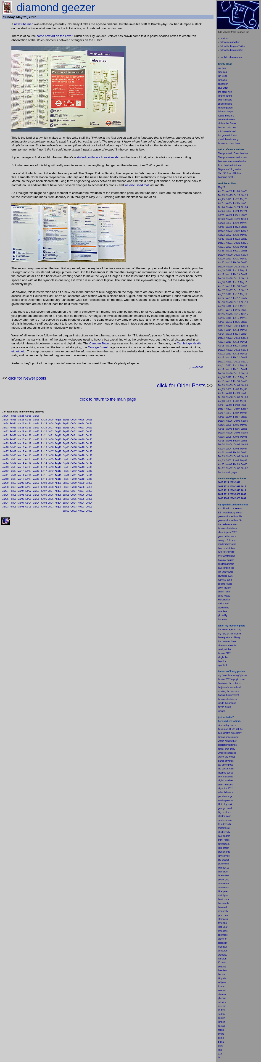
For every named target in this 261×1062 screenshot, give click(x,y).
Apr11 (28, 475)
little (220, 848)
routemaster (224, 828)
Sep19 (66, 443)
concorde (222, 950)
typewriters (223, 875)
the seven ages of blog (229, 629)
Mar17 (21, 451)
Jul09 (51, 483)
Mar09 (21, 483)
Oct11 (74, 475)
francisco (227, 820)
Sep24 (66, 423)
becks (221, 1034)
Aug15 (58, 459)
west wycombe (225, 800)
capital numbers (226, 564)
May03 (35, 506)
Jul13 (51, 467)
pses (223, 982)
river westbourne (226, 556)
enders (226, 836)
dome (221, 1038)
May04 (35, 503)
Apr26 (28, 416)
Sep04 (66, 503)
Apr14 (28, 463)
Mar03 (21, 506)
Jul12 (51, 471)
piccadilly (222, 615)
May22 (35, 431)
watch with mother (227, 741)
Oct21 (74, 435)
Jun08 (44, 487)
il (221, 665)
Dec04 (89, 503)
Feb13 (13, 467)
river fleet (222, 611)
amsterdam (223, 844)
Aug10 (58, 479)
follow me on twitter (230, 42)
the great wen (225, 92)
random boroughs (227, 544)
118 (220, 1053)
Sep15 (66, 459)
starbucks (223, 919)
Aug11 (58, 475)
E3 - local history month (230, 512)
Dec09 (89, 483)
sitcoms (222, 994)
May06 (35, 495)
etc (13, 351)
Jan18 (5, 447)
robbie (221, 1030)
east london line (226, 568)
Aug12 (58, 471)
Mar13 (21, 467)
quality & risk (224, 649)
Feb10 (13, 479)
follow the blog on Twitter (232, 46)
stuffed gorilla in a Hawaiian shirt (99, 157)
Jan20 (5, 439)
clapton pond (224, 816)
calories (222, 1002)
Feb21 (13, 435)
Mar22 (21, 431)
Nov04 (81, 503)
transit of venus (226, 761)
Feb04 (13, 503)
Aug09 (58, 483)
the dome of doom (227, 641)
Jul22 (51, 431)
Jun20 (44, 439)
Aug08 (58, 487)
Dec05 (89, 499)
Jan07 (5, 491)
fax (223, 1026)
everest (222, 1006)
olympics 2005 (225, 576)
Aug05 (58, 499)
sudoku (221, 1014)
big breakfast (224, 812)
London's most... (226, 177)
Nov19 (81, 443)
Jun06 (44, 495)
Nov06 (81, 495)
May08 (35, 487)
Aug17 (58, 451)
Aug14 (58, 463)
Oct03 (74, 506)
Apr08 (28, 487)
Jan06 (5, 495)
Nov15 (81, 459)
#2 (233, 729)
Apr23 (28, 427)
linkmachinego (225, 111)
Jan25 (5, 419)
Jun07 (44, 491)
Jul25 (51, 419)
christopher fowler (227, 123)
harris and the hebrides (229, 683)
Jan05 (5, 499)
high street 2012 (226, 552)
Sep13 (66, 467)
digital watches (225, 780)
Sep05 (66, 499)
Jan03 (5, 506)
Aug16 (58, 455)
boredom (222, 661)
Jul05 (51, 499)
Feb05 (13, 499)
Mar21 (21, 435)
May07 (35, 491)
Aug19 (58, 443)
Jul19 (51, 443)
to (221, 1050)
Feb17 (13, 451)
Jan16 (5, 455)
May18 (35, 447)
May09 (35, 483)
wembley (222, 955)
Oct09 (74, 483)
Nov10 (81, 479)
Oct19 (74, 443)
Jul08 (51, 487)
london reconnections (229, 143)
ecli (219, 982)
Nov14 (81, 463)
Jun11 (44, 475)
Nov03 (81, 506)
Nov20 (81, 439)
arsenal (222, 990)
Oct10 (74, 479)
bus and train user (227, 127)
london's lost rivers (227, 528)
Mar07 (21, 491)
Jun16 (44, 455)
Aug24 (58, 423)
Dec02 (89, 511)
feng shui (222, 923)
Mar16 (21, 455)
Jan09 (5, 483)
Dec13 (89, 467)
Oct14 (74, 463)
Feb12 (13, 471)
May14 (35, 463)
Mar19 (21, 443)
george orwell (225, 808)
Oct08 (74, 487)
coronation (223, 883)
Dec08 (89, 487)
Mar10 (21, 479)
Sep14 (66, 463)
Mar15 (21, 459)
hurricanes (223, 899)
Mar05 (21, 499)
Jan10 (5, 479)
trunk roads (223, 840)
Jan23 (5, 427)
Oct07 (74, 491)
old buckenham (226, 768)
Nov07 (81, 491)
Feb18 (13, 447)
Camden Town (99, 343)
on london (223, 84)
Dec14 (89, 463)
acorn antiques (225, 776)
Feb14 (13, 463)
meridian (235, 691)
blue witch (223, 88)
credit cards (224, 852)
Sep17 (66, 451)
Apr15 (28, 459)
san (220, 820)
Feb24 (13, 423)
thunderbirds (224, 824)
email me (224, 38)
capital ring (223, 607)
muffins (221, 1010)
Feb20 (13, 439)
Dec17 (89, 451)
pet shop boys (225, 796)
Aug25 (58, 419)
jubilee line (223, 863)
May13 (35, 467)
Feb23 (13, 427)
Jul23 (51, 427)
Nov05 (81, 499)
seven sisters (224, 707)
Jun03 (44, 506)
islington (222, 958)
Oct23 (74, 427)
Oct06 (74, 495)
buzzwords (223, 903)
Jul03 (51, 506)
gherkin (222, 998)
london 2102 (224, 653)
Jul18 (51, 447)
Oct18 (74, 447)
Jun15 (44, 459)
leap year (222, 927)
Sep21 (66, 435)
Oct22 (74, 431)
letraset (222, 986)
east (220, 836)
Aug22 (58, 431)
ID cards (222, 962)
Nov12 (81, 471)
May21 (35, 435)
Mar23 (21, 427)
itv (219, 1057)
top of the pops (225, 764)
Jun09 (44, 483)
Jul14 (51, 463)
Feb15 (13, 459)
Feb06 (13, 495)
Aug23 (58, 427)
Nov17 (81, 451)
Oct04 (74, 503)
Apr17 (28, 451)
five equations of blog (229, 637)
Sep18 (66, 447)
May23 (35, 427)
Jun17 (44, 451)
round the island (226, 115)
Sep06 (66, 495)
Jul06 (51, 495)
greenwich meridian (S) (230, 520)
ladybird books (225, 772)
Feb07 (13, 491)
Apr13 (28, 467)
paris (220, 1045)
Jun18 (44, 447)
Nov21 (81, 435)
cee (220, 1026)
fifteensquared (225, 107)
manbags (222, 931)
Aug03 (58, 506)
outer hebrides (225, 784)
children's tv (224, 832)
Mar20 (21, 439)
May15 (35, 459)
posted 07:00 (196, 367)
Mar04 (21, 503)
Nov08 (81, 487)
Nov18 (81, 447)
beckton (222, 974)
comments (223, 887)
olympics (222, 788)
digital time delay (226, 749)
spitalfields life (225, 104)
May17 (35, 451)
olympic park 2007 (227, 532)
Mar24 (21, 423)
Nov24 (81, 423)
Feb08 (13, 487)
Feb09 (13, 483)
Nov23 (81, 427)
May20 (35, 439)
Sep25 (66, 419)
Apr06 (28, 495)
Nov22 (81, 431)
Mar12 (21, 471)
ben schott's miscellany (230, 733)
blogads (222, 978)
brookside (223, 907)
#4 (241, 729)
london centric (225, 96)
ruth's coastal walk (227, 131)
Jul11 (51, 475)
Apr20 (28, 439)
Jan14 (5, 463)
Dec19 (89, 443)
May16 (35, 455)
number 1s (223, 868)
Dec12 (89, 471)
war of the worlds (226, 757)
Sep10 (66, 479)
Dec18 (89, 447)
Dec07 (89, 491)
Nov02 (81, 511)
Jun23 (44, 427)
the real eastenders (228, 524)
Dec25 (89, 419)
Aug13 (58, 467)
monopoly (223, 911)
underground (232, 737)
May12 (35, 471)
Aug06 (58, 495)
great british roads (227, 536)
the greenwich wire (227, 135)
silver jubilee (224, 587)
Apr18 (28, 447)
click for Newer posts (27, 378)
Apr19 (28, 443)
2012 (230, 788)
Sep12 (66, 471)
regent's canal (225, 580)
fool (225, 665)
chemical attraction (227, 645)
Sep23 (66, 427)
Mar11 (21, 475)
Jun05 (44, 499)
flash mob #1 (224, 729)
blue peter (223, 891)
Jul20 (51, 439)
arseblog (222, 72)
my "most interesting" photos (232, 675)
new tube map (23, 24)
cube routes (224, 595)
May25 (35, 419)
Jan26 (5, 416)
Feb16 (13, 455)
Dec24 (89, 423)
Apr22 (28, 431)
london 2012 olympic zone (231, 679)
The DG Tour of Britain (229, 173)
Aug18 (58, 447)
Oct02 (74, 511)
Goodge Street (98, 347)
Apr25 (28, 419)
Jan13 (5, 467)
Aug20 (58, 439)
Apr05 (28, 499)
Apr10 (28, 479)
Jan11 (5, 475)
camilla (221, 1018)
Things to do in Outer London (233, 153)
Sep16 (66, 455)
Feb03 (13, 506)
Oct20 (74, 439)
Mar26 (21, 416)
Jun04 (44, 503)
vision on (222, 939)
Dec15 (89, 459)
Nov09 (81, 483)
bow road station (226, 548)
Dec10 (89, 479)
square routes (225, 584)
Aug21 (58, 435)
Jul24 (51, 423)
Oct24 (74, 423)
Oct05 (74, 499)
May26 (35, 416)
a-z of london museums (230, 508)
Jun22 (44, 431)
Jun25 (44, 419)
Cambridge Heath (188, 343)
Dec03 (89, 506)
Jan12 (5, 471)
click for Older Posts (181, 385)
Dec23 (89, 427)
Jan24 (5, 423)
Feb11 (13, 475)
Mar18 (21, 447)
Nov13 (81, 467)
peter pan (223, 915)
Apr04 (28, 503)
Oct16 (74, 455)
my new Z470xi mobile (229, 633)
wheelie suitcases (227, 753)
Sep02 (66, 511)
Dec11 (89, 475)
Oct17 (74, 451)
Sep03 (66, 506)
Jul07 (51, 491)
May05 (35, 499)
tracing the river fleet (228, 695)
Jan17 (5, 451)
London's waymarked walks (232, 161)
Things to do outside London (232, 157)
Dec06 (89, 495)
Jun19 (44, 443)
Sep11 (66, 475)
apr (219, 665)
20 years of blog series (229, 169)
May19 (35, 443)
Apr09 (28, 483)
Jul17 (51, 451)
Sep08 (66, 487)
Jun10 (44, 479)
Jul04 (51, 503)
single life (223, 657)
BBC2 (221, 1042)
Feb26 (13, 416)
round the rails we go (228, 139)
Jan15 (5, 459)
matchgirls (223, 895)
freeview (222, 970)
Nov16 (81, 455)
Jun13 (44, 467)
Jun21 (44, 435)
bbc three (223, 935)
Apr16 (28, 455)
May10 (35, 479)
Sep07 (66, 491)
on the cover (64, 36)
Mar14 (21, 463)
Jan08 (5, 487)
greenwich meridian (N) (230, 516)
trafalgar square (226, 560)
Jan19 (5, 443)
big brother (223, 860)
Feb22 (13, 431)
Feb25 (13, 419)
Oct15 (74, 459)
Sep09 (66, 483)
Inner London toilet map (230, 165)
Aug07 (58, 491)
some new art (46, 36)
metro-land (223, 603)
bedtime (222, 966)
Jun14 (44, 463)
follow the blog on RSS (231, 50)
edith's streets (225, 99)
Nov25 (81, 419)
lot (219, 1050)
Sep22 (66, 431)
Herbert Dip (224, 599)
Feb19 (13, 443)
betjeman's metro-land (229, 687)
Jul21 (51, 435)
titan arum (223, 871)
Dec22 (89, 431)
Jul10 (51, 479)
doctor (221, 879)
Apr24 (28, 423)
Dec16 (89, 455)
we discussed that (137, 185)
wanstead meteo (226, 119)
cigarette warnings (227, 745)
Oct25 (74, 419)
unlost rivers (224, 591)
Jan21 (5, 435)
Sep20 (66, 439)
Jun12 (44, 471)
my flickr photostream (231, 57)
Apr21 (28, 435)
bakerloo (222, 619)
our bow (222, 68)
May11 (35, 475)
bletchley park (225, 804)
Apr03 (28, 506)
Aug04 (58, 503)
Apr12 (28, 471)
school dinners (225, 792)
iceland (221, 711)
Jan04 (5, 503)
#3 (237, 729)
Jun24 (44, 423)
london (221, 737)
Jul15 (51, 459)
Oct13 (74, 467)
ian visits (222, 76)
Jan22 (5, 431)
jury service (224, 856)
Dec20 (89, 439)
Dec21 (89, 435)
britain (226, 848)
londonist (222, 80)
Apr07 (28, 491)
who (227, 879)
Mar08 (21, 487)
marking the (224, 691)
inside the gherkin (227, 703)
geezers (231, 725)
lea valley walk (225, 572)
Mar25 (21, 419)
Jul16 (51, 455)
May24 (35, 423)
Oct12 (74, 471)
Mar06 (21, 495)
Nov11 (81, 475)
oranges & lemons (227, 540)
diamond (222, 725)
